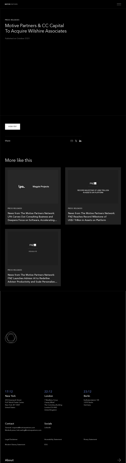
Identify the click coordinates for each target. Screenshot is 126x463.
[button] (119, 4)
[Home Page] (11, 4)
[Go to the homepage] (20, 337)
